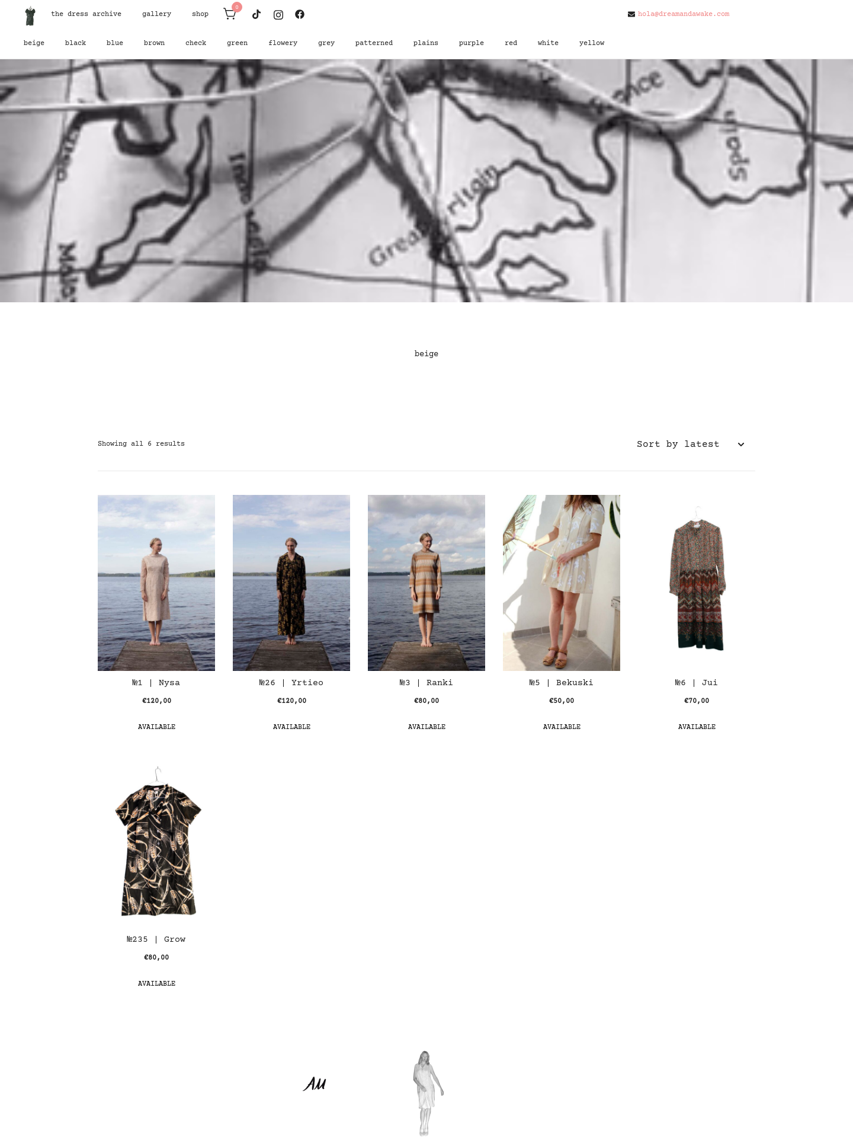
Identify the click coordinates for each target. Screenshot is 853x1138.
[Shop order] (690, 445)
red (511, 43)
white (548, 43)
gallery (156, 14)
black (75, 43)
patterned (374, 43)
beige (34, 43)
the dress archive (86, 14)
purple (471, 43)
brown (154, 43)
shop (200, 14)
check (195, 43)
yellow (591, 43)
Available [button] (156, 727)
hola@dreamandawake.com (678, 14)
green (237, 43)
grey (326, 43)
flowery (282, 43)
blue (115, 43)
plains (425, 43)
